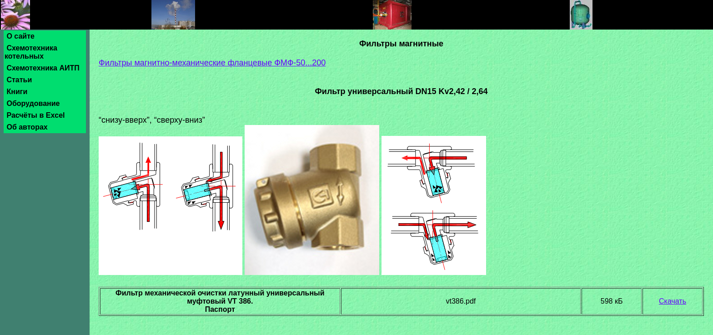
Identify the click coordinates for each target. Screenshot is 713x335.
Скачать (672, 301)
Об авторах (27, 127)
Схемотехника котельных (31, 52)
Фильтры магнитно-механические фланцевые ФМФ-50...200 (212, 62)
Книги (17, 91)
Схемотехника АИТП (43, 68)
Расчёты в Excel (36, 115)
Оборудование (33, 103)
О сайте (20, 36)
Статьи (19, 80)
